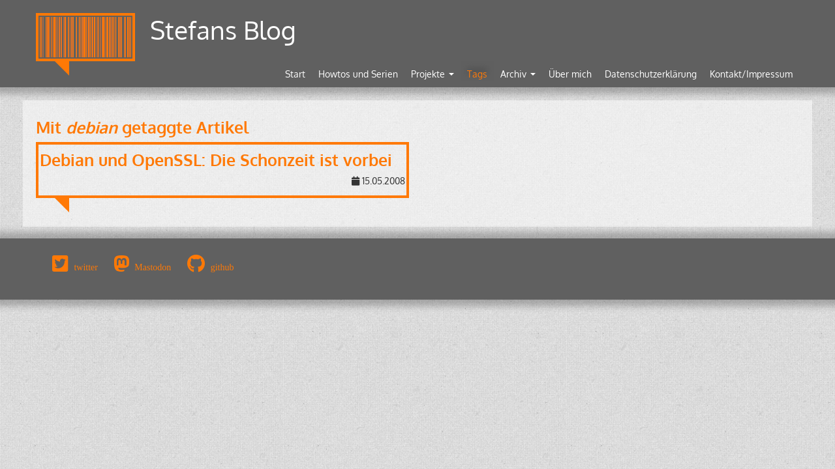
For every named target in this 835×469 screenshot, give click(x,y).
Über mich (570, 73)
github (222, 267)
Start (295, 73)
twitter (86, 267)
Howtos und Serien (358, 73)
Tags (477, 73)
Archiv (518, 73)
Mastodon (152, 267)
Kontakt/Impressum (751, 73)
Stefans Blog (223, 30)
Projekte (432, 73)
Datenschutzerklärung (651, 73)
